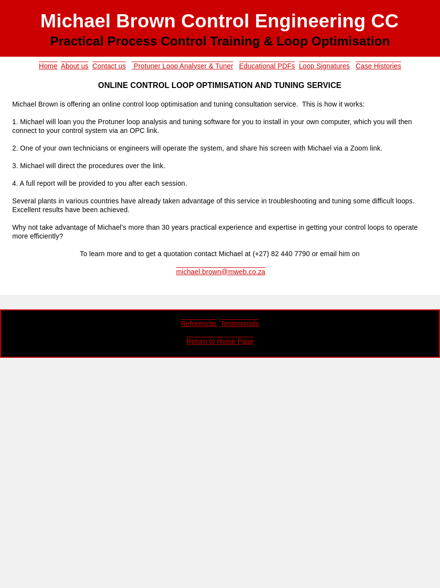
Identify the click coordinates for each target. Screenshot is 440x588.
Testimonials (239, 323)
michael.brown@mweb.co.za (220, 272)
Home (48, 66)
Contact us (109, 66)
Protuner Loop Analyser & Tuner (182, 66)
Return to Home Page (220, 341)
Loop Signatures (324, 66)
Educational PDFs (267, 66)
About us (74, 66)
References (199, 323)
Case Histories (378, 66)
